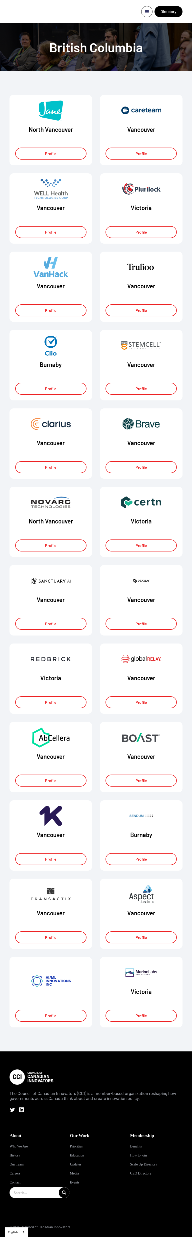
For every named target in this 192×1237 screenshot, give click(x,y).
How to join (138, 1155)
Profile (50, 153)
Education (77, 1155)
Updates (75, 1164)
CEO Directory (141, 1173)
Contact (15, 1182)
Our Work (79, 1135)
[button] (146, 11)
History (15, 1155)
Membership (142, 1135)
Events (74, 1182)
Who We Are (19, 1146)
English (13, 1232)
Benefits (136, 1146)
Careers (15, 1173)
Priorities (76, 1146)
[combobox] (16, 1232)
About (15, 1135)
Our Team (17, 1164)
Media (74, 1173)
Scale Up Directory (143, 1164)
